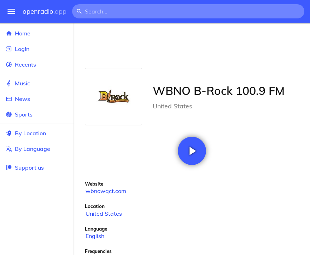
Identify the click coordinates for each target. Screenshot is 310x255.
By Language (37, 149)
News (37, 99)
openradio (44, 11)
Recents (37, 64)
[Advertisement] (192, 45)
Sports (37, 114)
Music (37, 83)
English (95, 235)
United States (104, 213)
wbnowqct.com (106, 190)
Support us (25, 167)
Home (37, 33)
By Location (37, 133)
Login (37, 49)
